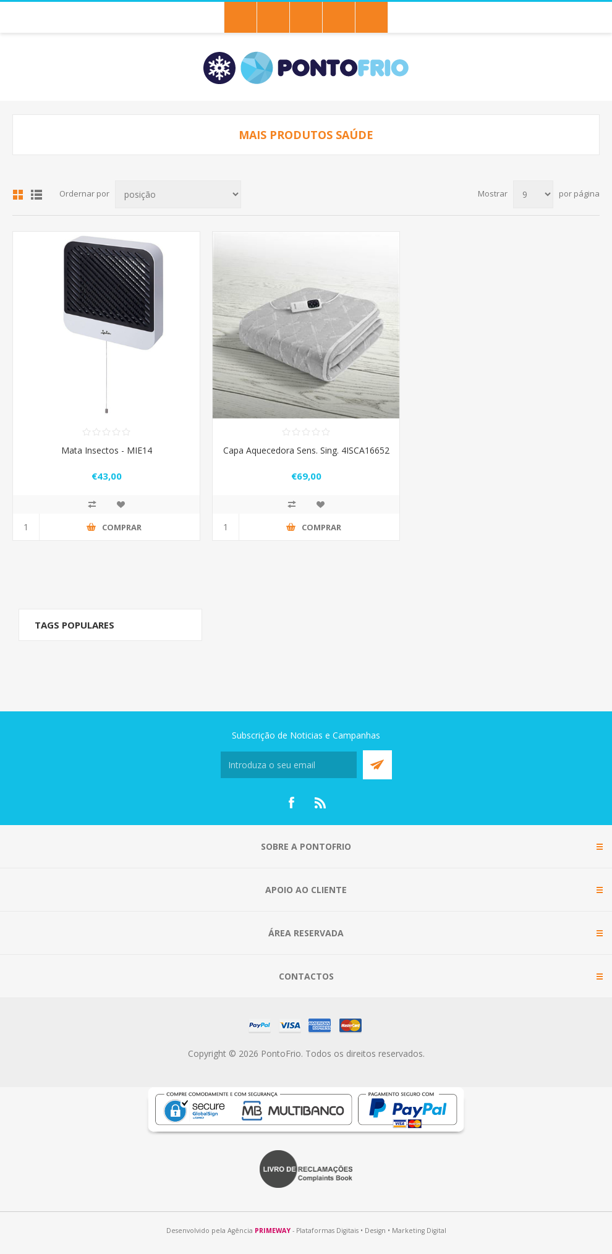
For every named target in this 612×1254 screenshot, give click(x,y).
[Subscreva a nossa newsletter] (289, 765)
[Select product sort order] (178, 194)
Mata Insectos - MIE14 (106, 450)
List (36, 195)
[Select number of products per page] (533, 194)
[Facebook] (291, 803)
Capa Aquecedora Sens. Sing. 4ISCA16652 (306, 450)
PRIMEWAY (273, 1230)
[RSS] (321, 803)
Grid (17, 195)
